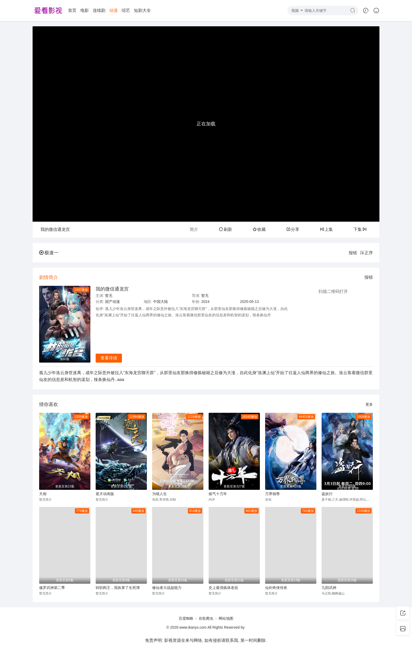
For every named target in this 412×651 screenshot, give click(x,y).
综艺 (126, 10)
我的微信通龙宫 (112, 289)
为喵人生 (159, 494)
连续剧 (99, 10)
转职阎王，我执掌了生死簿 (118, 588)
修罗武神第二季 (52, 588)
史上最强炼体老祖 (223, 588)
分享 (292, 229)
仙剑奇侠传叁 (276, 588)
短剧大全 (142, 10)
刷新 (225, 229)
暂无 (108, 295)
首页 (72, 10)
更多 (369, 404)
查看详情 (108, 358)
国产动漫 (112, 301)
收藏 (259, 229)
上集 (326, 229)
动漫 (113, 10)
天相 (43, 494)
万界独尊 (272, 494)
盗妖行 (327, 494)
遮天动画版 (105, 494)
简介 (194, 229)
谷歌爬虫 (206, 618)
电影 (84, 10)
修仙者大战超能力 (167, 588)
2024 (205, 301)
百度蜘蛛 (186, 618)
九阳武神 (329, 588)
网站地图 (226, 618)
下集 (360, 229)
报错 (353, 253)
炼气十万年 (218, 494)
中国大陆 (160, 301)
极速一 (49, 252)
